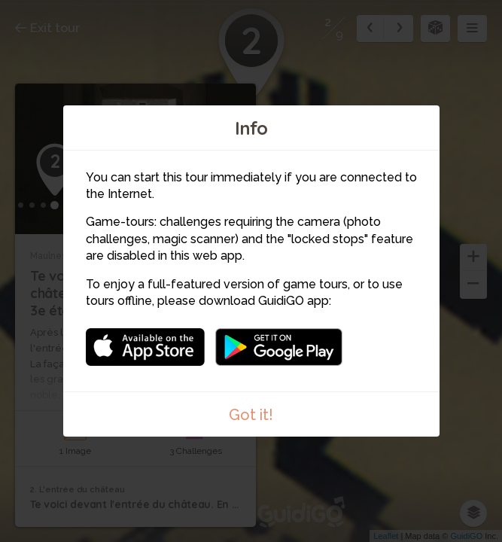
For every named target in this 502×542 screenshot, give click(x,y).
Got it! (251, 415)
